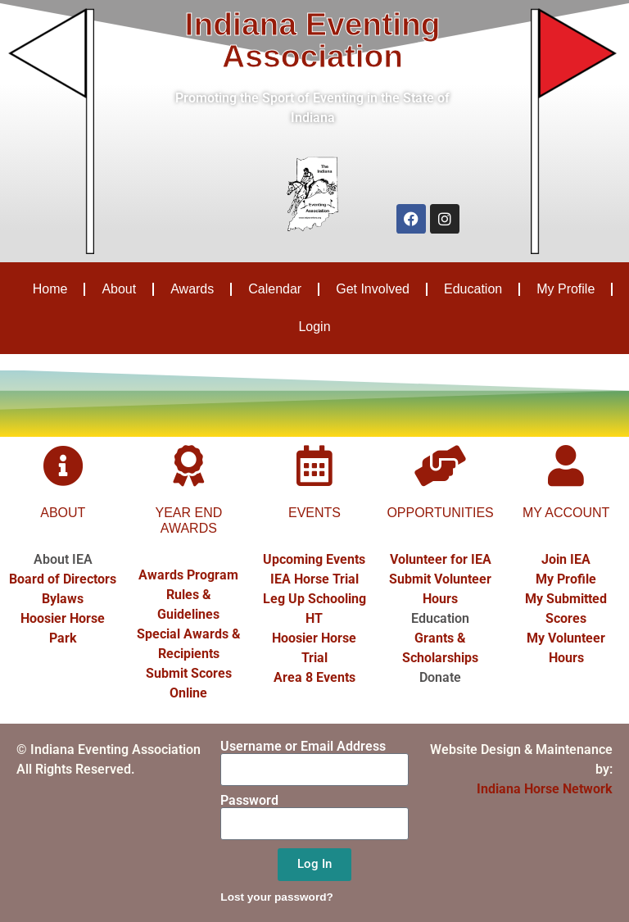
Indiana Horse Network (545, 789)
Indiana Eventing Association (313, 40)
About (119, 289)
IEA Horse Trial (314, 579)
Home (50, 289)
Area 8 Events (314, 677)
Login (314, 327)
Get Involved (373, 289)
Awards (192, 289)
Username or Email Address (303, 746)
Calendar (274, 289)
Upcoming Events (314, 559)
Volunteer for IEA (440, 559)
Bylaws (63, 598)
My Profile (565, 289)
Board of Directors (62, 579)
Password (249, 800)
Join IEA (566, 559)
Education (473, 289)
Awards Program (188, 575)
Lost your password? (276, 897)
